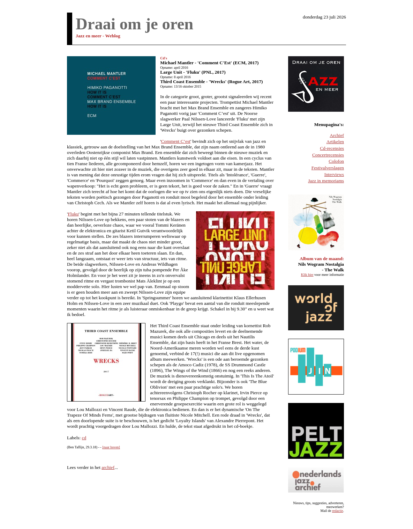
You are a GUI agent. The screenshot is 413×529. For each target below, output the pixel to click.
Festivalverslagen (327, 167)
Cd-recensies (332, 148)
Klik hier (307, 275)
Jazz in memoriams (326, 180)
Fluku (73, 213)
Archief (337, 135)
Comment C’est (175, 141)
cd (84, 437)
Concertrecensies (328, 154)
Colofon (336, 161)
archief (108, 467)
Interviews (334, 174)
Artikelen (335, 141)
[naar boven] (111, 447)
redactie (337, 511)
